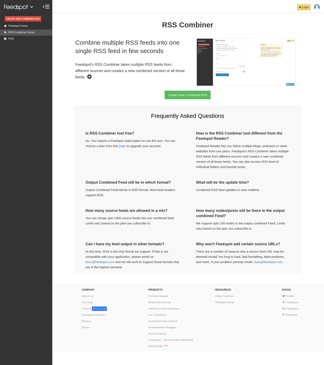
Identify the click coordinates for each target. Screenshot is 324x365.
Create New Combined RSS (187, 95)
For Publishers (157, 314)
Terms (86, 327)
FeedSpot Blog (224, 302)
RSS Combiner (158, 333)
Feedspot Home (15, 26)
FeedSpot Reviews (93, 314)
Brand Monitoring (160, 302)
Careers (94, 308)
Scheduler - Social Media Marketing (171, 339)
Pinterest (289, 314)
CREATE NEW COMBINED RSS (23, 19)
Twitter (288, 296)
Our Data (87, 302)
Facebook (290, 302)
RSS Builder (158, 346)
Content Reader (158, 296)
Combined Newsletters (163, 321)
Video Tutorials (224, 296)
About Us (87, 296)
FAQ (8, 39)
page (122, 146)
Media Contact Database (164, 308)
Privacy (86, 321)
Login (304, 7)
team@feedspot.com (100, 262)
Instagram (290, 308)
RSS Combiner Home (18, 32)
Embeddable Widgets (162, 327)
